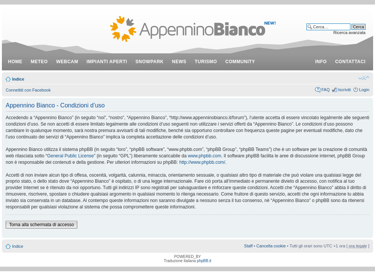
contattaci (350, 61)
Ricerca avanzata (349, 32)
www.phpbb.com (204, 155)
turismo (206, 61)
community (240, 61)
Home (15, 61)
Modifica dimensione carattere (363, 77)
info (321, 61)
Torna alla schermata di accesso (41, 224)
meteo (39, 61)
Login (364, 89)
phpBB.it (204, 261)
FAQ (325, 89)
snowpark (150, 61)
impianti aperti (107, 61)
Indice (18, 79)
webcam (67, 61)
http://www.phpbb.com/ (202, 162)
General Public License (70, 155)
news (179, 61)
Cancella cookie (271, 246)
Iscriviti (344, 89)
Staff (248, 246)
